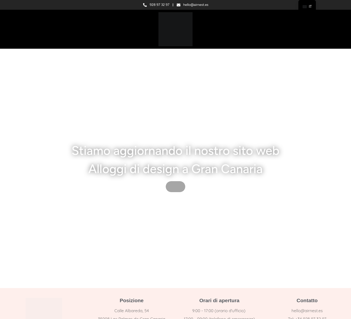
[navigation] (307, 6)
